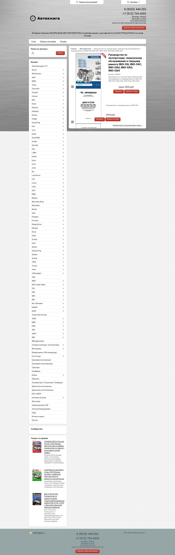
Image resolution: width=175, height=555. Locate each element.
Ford (33, 130)
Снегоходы (36, 356)
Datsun (34, 115)
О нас (33, 41)
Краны (34, 375)
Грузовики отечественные (42, 364)
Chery (34, 85)
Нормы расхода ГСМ (40, 405)
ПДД (34, 413)
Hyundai (35, 145)
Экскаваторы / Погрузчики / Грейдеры (47, 383)
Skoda (34, 247)
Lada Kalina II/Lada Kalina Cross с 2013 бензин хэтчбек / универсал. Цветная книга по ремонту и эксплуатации (54, 474)
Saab (34, 236)
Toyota (34, 266)
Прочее (35, 420)
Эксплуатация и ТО (39, 66)
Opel (33, 213)
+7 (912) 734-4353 (134, 13)
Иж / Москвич (37, 303)
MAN (34, 194)
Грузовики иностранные (41, 360)
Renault (35, 228)
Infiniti (34, 156)
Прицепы (35, 379)
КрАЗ (34, 311)
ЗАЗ (33, 292)
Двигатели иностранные (42, 386)
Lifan (34, 187)
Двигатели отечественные (42, 390)
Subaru (34, 254)
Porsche (35, 221)
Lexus (34, 183)
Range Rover (37, 224)
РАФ (33, 326)
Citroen (34, 96)
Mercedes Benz (38, 202)
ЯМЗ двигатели (38, 341)
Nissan (34, 209)
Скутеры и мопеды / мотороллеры (45, 345)
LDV (33, 179)
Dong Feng (36, 123)
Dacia (34, 104)
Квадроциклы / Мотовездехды (44, 352)
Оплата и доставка (48, 41)
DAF (33, 100)
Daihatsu (35, 111)
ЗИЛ (33, 296)
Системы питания (39, 398)
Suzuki (34, 258)
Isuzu (34, 160)
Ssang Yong (36, 251)
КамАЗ (34, 307)
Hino (33, 149)
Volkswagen (36, 273)
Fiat (33, 126)
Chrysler (35, 92)
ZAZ (33, 190)
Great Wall (36, 138)
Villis (33, 277)
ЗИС (33, 300)
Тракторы (36, 367)
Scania (34, 239)
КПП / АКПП (36, 394)
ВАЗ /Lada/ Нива (38, 285)
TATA (34, 262)
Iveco (34, 164)
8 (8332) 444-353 (135, 9)
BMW (34, 81)
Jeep (34, 168)
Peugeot (35, 217)
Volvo (34, 270)
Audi (33, 77)
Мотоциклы (36, 349)
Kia (33, 172)
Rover (34, 232)
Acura (34, 70)
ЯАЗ (33, 337)
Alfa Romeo (36, 74)
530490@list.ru (38, 533)
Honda (34, 141)
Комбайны (36, 371)
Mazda (34, 198)
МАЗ (33, 322)
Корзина (133, 2)
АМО (34, 281)
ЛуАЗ (34, 318)
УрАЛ (34, 334)
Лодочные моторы (39, 315)
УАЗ (33, 330)
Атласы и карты (38, 416)
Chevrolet (35, 89)
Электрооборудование (41, 409)
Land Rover (36, 175)
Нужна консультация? (88, 2)
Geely (34, 134)
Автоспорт (36, 401)
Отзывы (63, 41)
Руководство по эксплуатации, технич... (127, 125)
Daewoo (35, 108)
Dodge (34, 119)
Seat (33, 243)
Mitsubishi (36, 205)
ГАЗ (33, 288)
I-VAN (34, 153)
